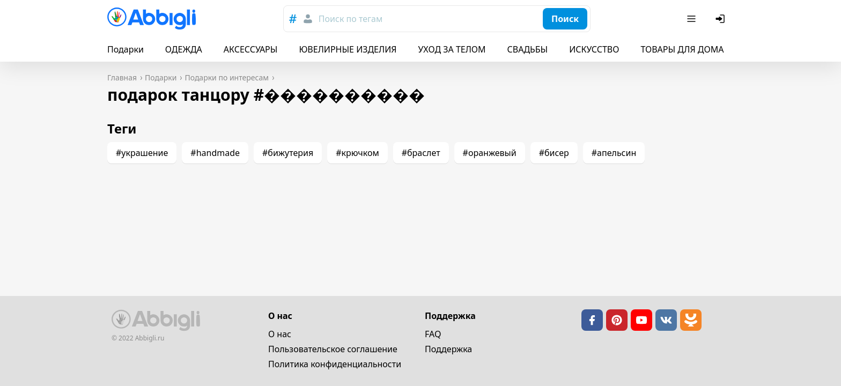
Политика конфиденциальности (334, 364)
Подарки (125, 49)
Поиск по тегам (350, 19)
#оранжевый (490, 153)
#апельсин (614, 153)
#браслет (421, 153)
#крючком (357, 153)
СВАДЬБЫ (527, 49)
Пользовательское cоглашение (332, 349)
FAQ (433, 334)
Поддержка (448, 349)
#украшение (142, 153)
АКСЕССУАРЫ (251, 49)
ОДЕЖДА (183, 49)
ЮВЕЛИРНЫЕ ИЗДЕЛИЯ (347, 49)
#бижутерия (287, 153)
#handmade (215, 153)
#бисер (554, 153)
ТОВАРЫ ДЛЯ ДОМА (682, 49)
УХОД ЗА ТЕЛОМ (452, 49)
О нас (279, 334)
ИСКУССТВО (594, 49)
